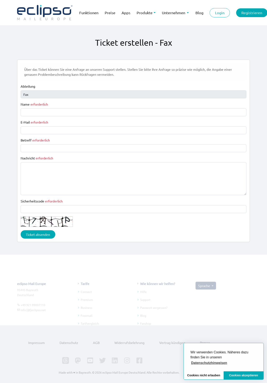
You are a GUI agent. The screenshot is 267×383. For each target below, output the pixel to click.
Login (219, 12)
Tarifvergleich (90, 326)
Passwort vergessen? (154, 310)
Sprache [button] (204, 289)
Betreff (35, 140)
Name (34, 104)
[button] (209, 363)
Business (86, 310)
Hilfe (143, 294)
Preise (110, 12)
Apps (126, 12)
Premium (87, 302)
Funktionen (88, 12)
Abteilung (28, 86)
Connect (86, 294)
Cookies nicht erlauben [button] (203, 375)
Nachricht (37, 158)
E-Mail (34, 122)
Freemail (86, 318)
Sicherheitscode (42, 201)
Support (145, 302)
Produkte (144, 12)
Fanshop (145, 326)
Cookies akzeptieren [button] (243, 375)
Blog (143, 318)
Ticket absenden (38, 234)
